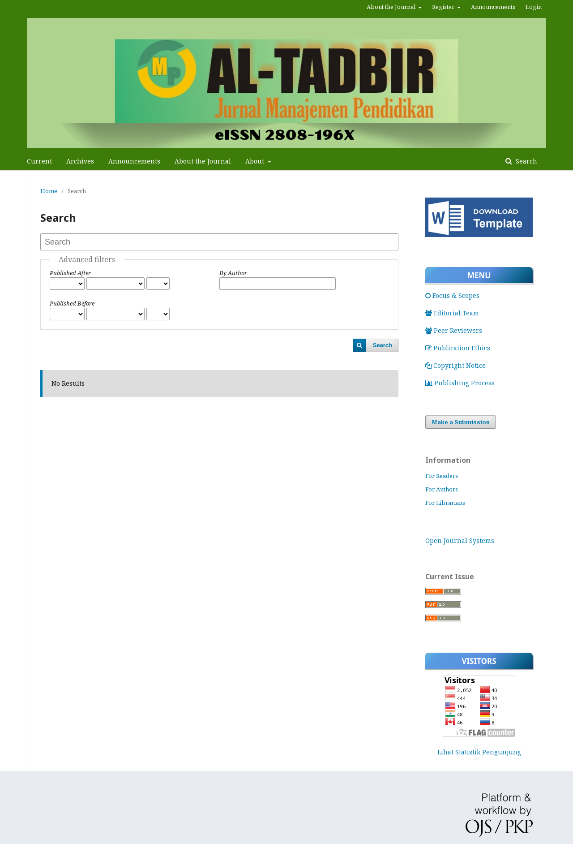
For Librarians (445, 503)
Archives (80, 161)
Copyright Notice (455, 365)
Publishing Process (460, 383)
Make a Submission (461, 422)
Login (534, 7)
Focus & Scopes (452, 295)
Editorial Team (452, 313)
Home (48, 191)
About (255, 161)
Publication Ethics (457, 348)
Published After (70, 273)
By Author (233, 273)
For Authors (441, 489)
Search (525, 161)
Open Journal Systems (459, 540)
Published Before (72, 303)
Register (444, 7)
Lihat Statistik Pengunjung (479, 752)
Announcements (134, 161)
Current (39, 161)
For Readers (441, 476)
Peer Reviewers (453, 330)
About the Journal (203, 161)
